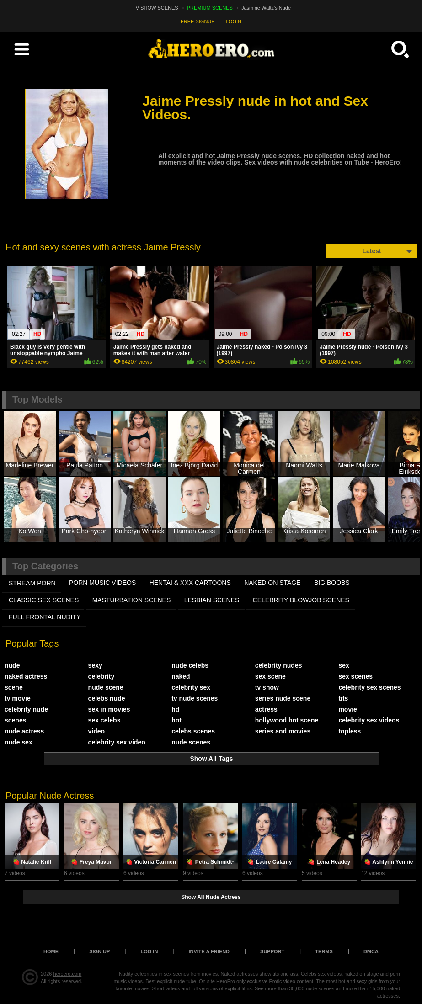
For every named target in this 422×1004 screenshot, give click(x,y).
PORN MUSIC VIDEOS (102, 582)
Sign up (99, 951)
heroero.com (67, 974)
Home (51, 951)
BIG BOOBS (332, 582)
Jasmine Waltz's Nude (266, 8)
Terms (324, 951)
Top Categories (45, 566)
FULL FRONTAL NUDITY (44, 617)
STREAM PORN (32, 583)
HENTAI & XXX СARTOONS (190, 582)
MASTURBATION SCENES (131, 600)
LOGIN (233, 21)
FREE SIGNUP (198, 21)
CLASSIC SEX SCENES (44, 600)
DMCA (371, 951)
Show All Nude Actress (210, 897)
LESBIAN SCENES (212, 600)
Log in (149, 951)
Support (272, 951)
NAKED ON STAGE (272, 582)
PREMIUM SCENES (210, 8)
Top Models (37, 399)
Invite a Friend (209, 951)
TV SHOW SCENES (155, 8)
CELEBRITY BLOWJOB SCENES (301, 600)
